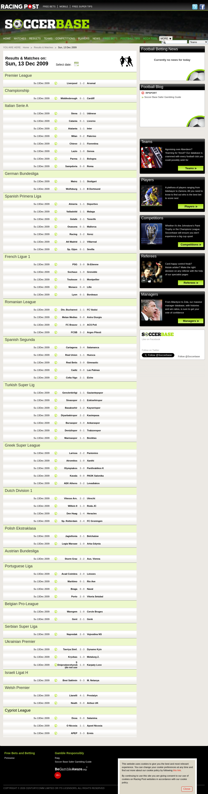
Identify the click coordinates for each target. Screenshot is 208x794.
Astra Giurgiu (94, 317)
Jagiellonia (71, 536)
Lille (89, 287)
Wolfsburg (71, 189)
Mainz (74, 181)
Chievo (73, 143)
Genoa (90, 151)
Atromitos (71, 460)
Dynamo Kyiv (94, 649)
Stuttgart (92, 181)
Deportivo (92, 204)
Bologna (91, 158)
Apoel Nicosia (94, 725)
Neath (74, 703)
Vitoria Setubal (95, 596)
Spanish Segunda (20, 340)
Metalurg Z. (93, 657)
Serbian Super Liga (21, 626)
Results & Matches (43, 47)
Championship (17, 90)
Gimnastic (92, 362)
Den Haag (72, 513)
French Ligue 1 (17, 257)
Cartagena (71, 347)
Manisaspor (71, 438)
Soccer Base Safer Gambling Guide (162, 97)
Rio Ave (91, 581)
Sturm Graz (71, 558)
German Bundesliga (21, 174)
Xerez (90, 234)
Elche (90, 377)
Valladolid (71, 211)
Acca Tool (150, 38)
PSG (74, 264)
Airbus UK (92, 703)
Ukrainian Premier (20, 641)
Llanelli (73, 695)
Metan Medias (69, 317)
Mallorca (91, 226)
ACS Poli (92, 325)
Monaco (72, 287)
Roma (90, 166)
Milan (74, 136)
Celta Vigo (71, 377)
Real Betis (71, 362)
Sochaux (72, 272)
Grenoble (92, 272)
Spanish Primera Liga (23, 196)
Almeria (73, 204)
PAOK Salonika (95, 475)
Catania (73, 121)
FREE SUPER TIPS (82, 6)
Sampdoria (71, 166)
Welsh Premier (17, 688)
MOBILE (63, 6)
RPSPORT (151, 93)
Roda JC (91, 506)
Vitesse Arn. (70, 498)
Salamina (92, 718)
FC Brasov (71, 325)
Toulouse (72, 279)
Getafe (73, 219)
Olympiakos (70, 468)
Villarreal (92, 241)
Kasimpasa (93, 415)
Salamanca (93, 347)
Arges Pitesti (94, 332)
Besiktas (91, 438)
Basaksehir (71, 408)
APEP (74, 733)
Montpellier (93, 279)
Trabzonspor (94, 430)
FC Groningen (95, 521)
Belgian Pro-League (21, 604)
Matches (20, 38)
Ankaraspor (93, 423)
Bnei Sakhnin (70, 680)
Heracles (92, 513)
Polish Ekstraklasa (20, 528)
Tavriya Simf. (70, 649)
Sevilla (90, 249)
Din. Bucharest (69, 309)
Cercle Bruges (95, 611)
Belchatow (93, 536)
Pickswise (9, 758)
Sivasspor (71, 400)
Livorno (91, 121)
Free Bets (110, 38)
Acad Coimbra (69, 574)
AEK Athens (70, 483)
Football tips (130, 38)
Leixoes (91, 574)
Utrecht (91, 498)
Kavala (73, 475)
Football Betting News (159, 49)
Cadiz (74, 370)
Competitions (65, 38)
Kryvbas (72, 657)
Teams (48, 38)
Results (35, 38)
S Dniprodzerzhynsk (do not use (67, 665)
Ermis (90, 733)
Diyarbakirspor (69, 415)
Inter (89, 128)
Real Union (71, 355)
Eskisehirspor (94, 400)
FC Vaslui (92, 309)
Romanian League (20, 302)
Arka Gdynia (94, 543)
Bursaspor (71, 423)
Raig (57, 758)
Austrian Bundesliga (22, 551)
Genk (90, 619)
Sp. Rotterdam (69, 521)
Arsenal (91, 83)
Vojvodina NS (94, 634)
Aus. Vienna (93, 558)
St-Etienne (93, 264)
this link (177, 770)
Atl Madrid (71, 241)
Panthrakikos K (95, 468)
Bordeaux (92, 294)
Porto (74, 596)
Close (186, 788)
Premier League (18, 75)
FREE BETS (49, 6)
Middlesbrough (69, 98)
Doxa (74, 718)
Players (84, 38)
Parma (73, 158)
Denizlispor (71, 430)
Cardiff (91, 98)
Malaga (91, 211)
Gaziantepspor (95, 392)
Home (7, 38)
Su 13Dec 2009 (42, 83)
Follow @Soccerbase (189, 356)
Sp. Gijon (72, 249)
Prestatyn (92, 695)
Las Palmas (93, 370)
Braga (74, 589)
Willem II (72, 506)
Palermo (91, 136)
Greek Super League (22, 445)
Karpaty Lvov (94, 665)
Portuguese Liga (19, 566)
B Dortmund (93, 189)
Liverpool (72, 83)
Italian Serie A (16, 106)
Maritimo (72, 581)
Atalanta (72, 128)
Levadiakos (93, 483)
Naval (90, 589)
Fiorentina (92, 143)
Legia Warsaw (69, 543)
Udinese (91, 113)
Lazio (74, 151)
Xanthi (90, 460)
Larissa (73, 453)
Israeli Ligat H (16, 673)
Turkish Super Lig (19, 385)
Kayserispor (93, 408)
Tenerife (91, 219)
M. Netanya (93, 680)
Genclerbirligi (69, 392)
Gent (74, 619)
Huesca (91, 355)
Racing (73, 234)
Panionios (92, 453)
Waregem (72, 611)
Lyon (74, 294)
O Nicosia (72, 725)
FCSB (74, 332)
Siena (74, 113)
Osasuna (72, 226)
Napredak (72, 634)
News (96, 38)
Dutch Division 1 (18, 491)
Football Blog (152, 87)
